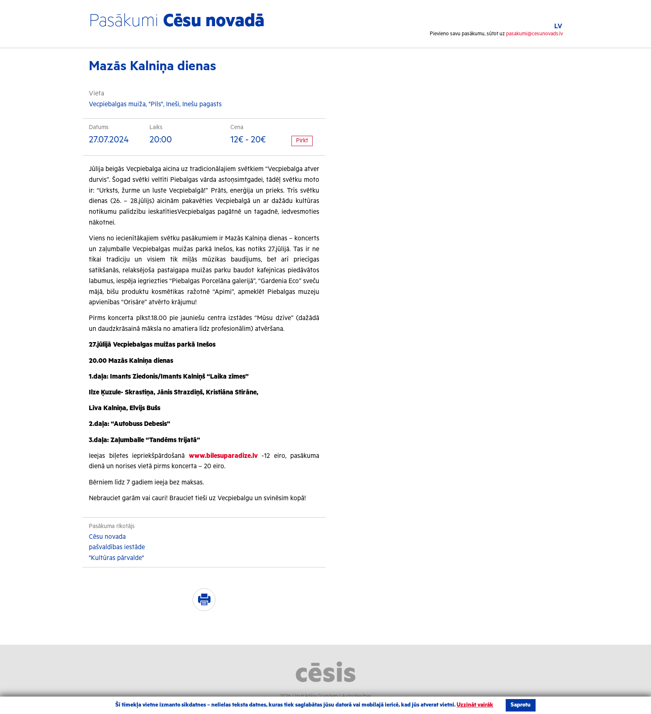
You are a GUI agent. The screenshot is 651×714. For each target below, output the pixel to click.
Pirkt (302, 140)
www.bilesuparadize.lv (223, 456)
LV (558, 26)
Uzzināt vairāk (475, 705)
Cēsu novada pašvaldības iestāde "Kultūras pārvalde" (117, 547)
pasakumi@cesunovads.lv (534, 34)
